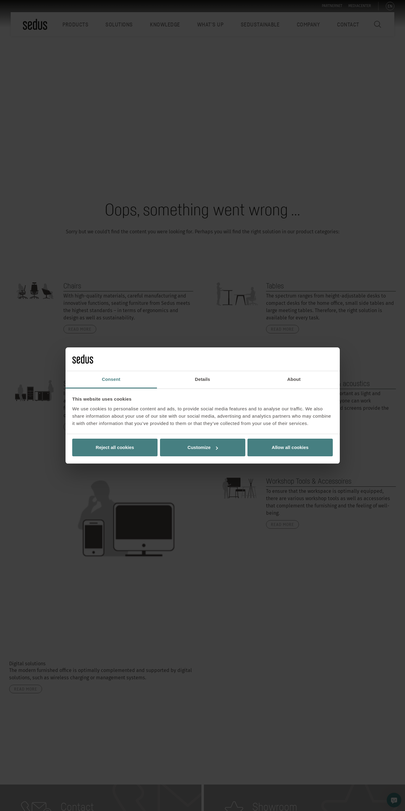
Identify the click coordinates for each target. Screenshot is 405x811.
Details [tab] (202, 379)
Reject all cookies (115, 447)
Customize (202, 447)
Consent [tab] (111, 379)
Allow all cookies (290, 447)
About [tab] (294, 379)
